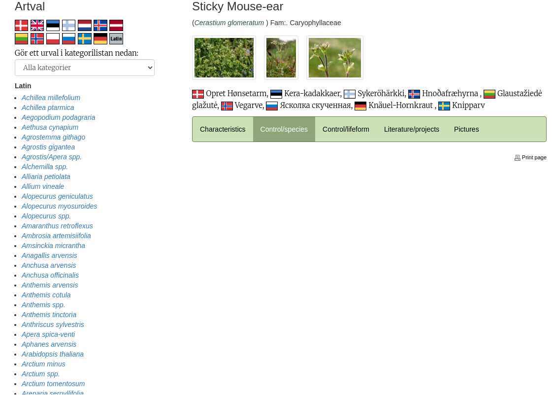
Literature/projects (411, 129)
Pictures (466, 129)
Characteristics (223, 129)
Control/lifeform (346, 129)
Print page (531, 157)
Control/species (284, 129)
